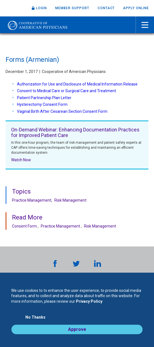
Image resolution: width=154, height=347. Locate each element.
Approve (77, 329)
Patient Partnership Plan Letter (44, 98)
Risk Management (70, 200)
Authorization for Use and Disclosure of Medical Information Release (77, 84)
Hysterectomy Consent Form (42, 104)
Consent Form (24, 226)
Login (41, 8)
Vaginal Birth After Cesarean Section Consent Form (62, 111)
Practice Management (31, 200)
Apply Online (136, 8)
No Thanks (35, 317)
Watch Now (21, 160)
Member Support (72, 8)
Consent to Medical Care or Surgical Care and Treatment (67, 91)
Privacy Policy (89, 301)
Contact (106, 8)
